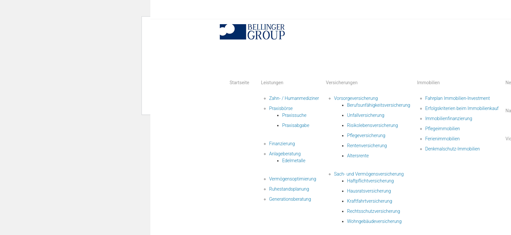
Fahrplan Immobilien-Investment (457, 98)
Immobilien (428, 82)
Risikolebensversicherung (372, 125)
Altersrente (358, 155)
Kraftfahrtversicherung (369, 201)
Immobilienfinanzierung (448, 118)
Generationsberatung (290, 199)
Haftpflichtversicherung (370, 180)
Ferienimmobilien (442, 138)
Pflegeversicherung (366, 135)
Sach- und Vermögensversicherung (369, 174)
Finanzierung (282, 143)
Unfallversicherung (365, 115)
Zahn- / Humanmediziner (294, 98)
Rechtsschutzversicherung (373, 211)
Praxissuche (294, 115)
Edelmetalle (293, 160)
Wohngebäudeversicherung (374, 221)
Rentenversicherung (367, 145)
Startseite (239, 82)
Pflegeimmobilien (442, 128)
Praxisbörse (281, 108)
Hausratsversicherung (369, 191)
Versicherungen (341, 82)
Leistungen (272, 82)
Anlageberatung (285, 153)
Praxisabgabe (295, 125)
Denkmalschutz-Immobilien (452, 148)
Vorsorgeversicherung (356, 98)
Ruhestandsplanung (289, 189)
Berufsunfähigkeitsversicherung (378, 105)
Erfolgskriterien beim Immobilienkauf (462, 108)
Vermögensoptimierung (292, 178)
